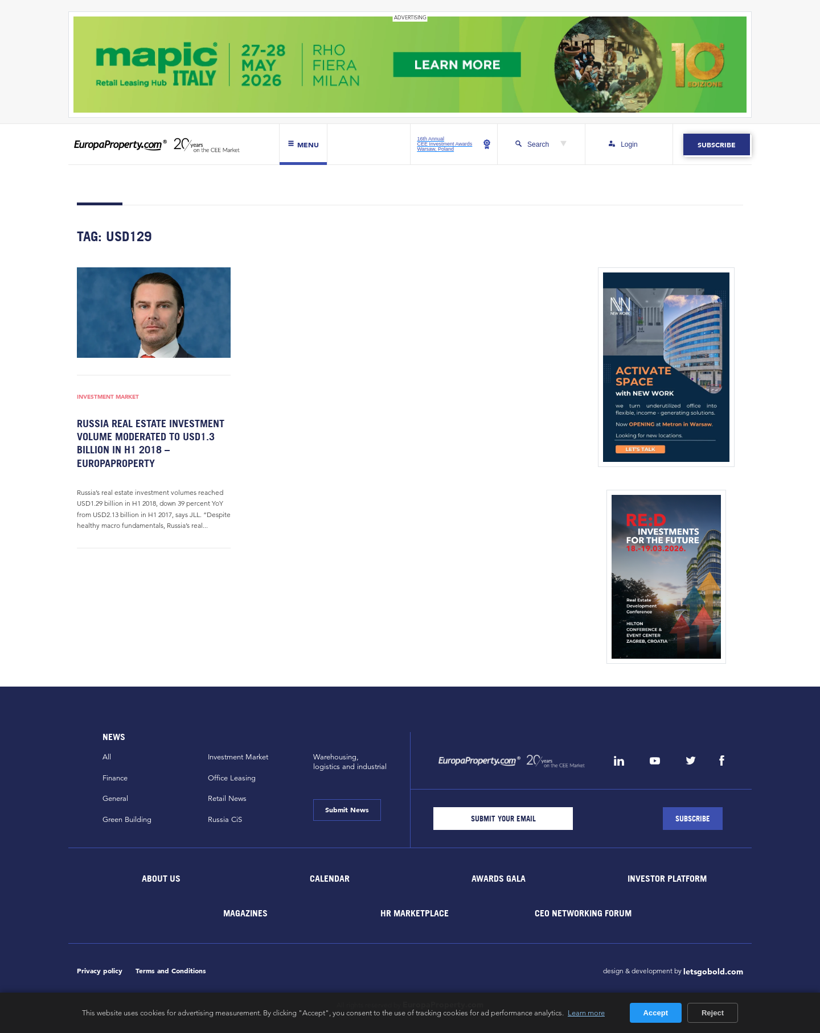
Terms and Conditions (171, 970)
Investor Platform (667, 878)
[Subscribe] (693, 818)
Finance (115, 778)
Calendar (330, 878)
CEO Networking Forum (583, 913)
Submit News (347, 809)
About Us (161, 878)
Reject (713, 1013)
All (106, 757)
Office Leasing (232, 778)
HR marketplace (414, 913)
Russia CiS (225, 819)
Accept (655, 1013)
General (115, 798)
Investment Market (108, 396)
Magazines (245, 913)
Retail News (227, 798)
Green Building (126, 819)
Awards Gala (499, 878)
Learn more (586, 1012)
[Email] (503, 818)
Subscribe (717, 144)
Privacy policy (99, 970)
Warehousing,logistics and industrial (350, 762)
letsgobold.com (713, 971)
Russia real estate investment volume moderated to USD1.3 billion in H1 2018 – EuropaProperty (150, 443)
